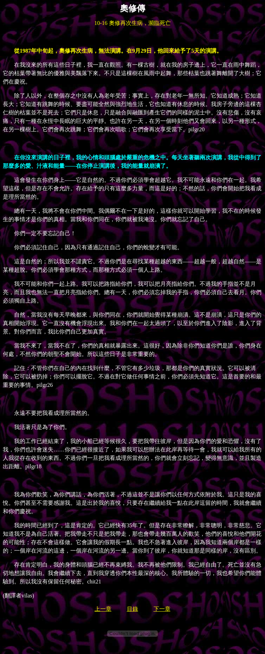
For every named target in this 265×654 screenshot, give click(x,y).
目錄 (132, 609)
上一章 (103, 609)
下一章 (162, 609)
